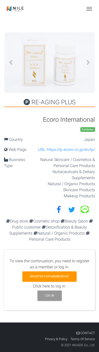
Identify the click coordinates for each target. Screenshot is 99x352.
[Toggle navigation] (89, 9)
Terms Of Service (82, 339)
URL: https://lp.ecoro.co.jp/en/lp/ (66, 149)
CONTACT (85, 333)
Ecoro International (69, 119)
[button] (11, 62)
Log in (49, 295)
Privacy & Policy (56, 339)
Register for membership (49, 276)
